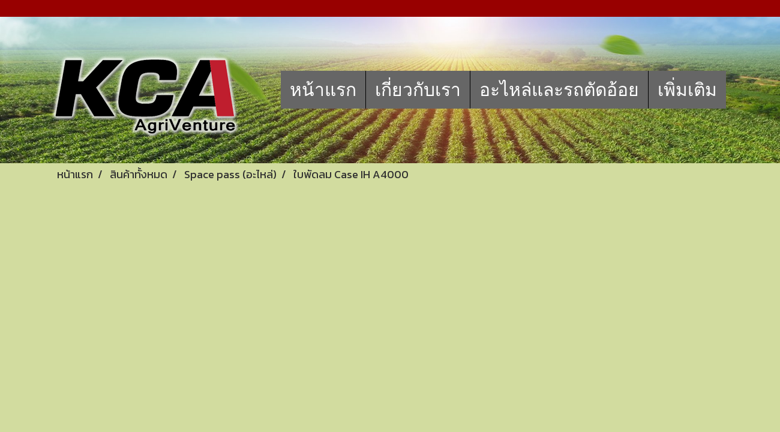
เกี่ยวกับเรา (418, 90)
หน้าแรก (323, 90)
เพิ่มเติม (687, 90)
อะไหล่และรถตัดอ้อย (559, 90)
